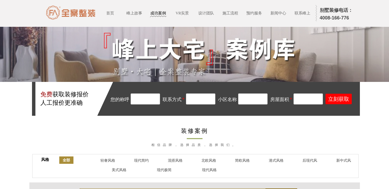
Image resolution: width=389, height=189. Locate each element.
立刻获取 (338, 99)
